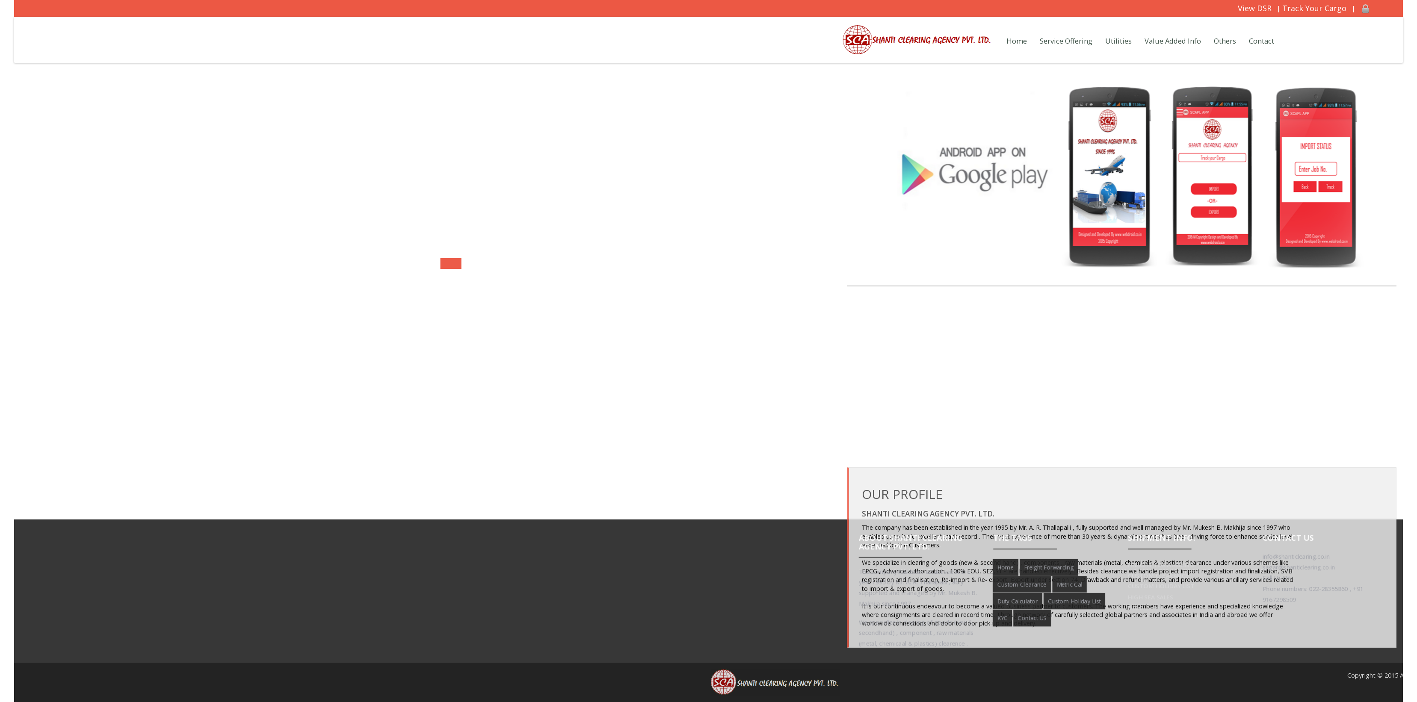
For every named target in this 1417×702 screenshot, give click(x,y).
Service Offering (1066, 41)
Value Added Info (1173, 41)
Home (1016, 41)
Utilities (1118, 41)
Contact (1261, 41)
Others (1225, 41)
